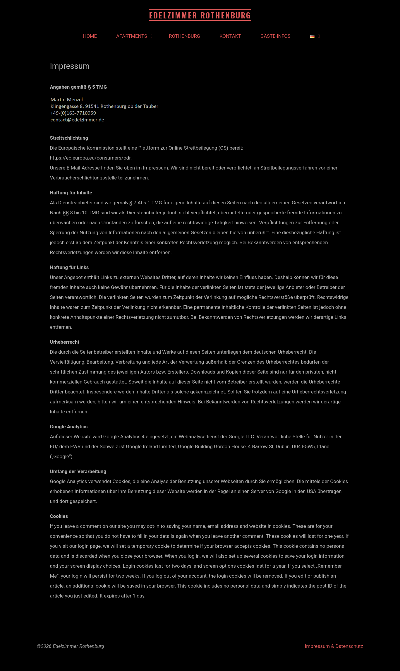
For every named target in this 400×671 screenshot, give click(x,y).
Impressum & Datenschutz (334, 646)
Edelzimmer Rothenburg (200, 15)
